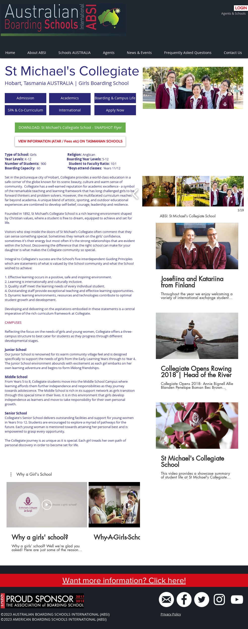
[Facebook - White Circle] (184, 599)
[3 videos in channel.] (197, 351)
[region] (193, 88)
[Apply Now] (115, 110)
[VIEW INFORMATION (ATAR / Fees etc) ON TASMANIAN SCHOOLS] (70, 141)
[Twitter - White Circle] (201, 599)
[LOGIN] (241, 8)
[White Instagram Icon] (219, 599)
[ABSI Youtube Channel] (236, 599)
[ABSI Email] (166, 599)
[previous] (135, 193)
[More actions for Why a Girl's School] (31, 474)
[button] (158, 191)
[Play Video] (47, 505)
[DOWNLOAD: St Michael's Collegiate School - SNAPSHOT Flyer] (70, 128)
